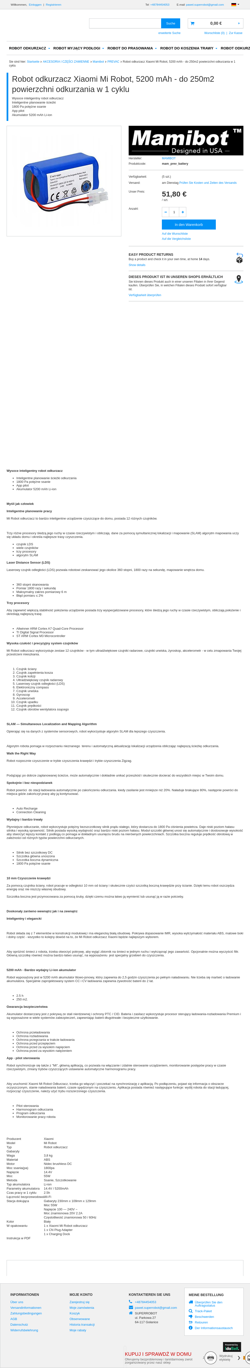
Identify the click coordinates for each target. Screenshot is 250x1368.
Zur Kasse (235, 33)
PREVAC (113, 62)
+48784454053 (159, 4)
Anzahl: (133, 209)
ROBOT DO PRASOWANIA (130, 48)
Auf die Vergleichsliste (176, 239)
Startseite (33, 62)
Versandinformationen (26, 1308)
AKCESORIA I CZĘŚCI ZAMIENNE (66, 62)
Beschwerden (204, 1317)
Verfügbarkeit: (138, 177)
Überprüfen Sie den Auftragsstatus (208, 1304)
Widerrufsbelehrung (24, 1330)
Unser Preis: (137, 192)
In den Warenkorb (189, 225)
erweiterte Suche (169, 33)
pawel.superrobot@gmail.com (205, 4)
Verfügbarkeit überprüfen (145, 295)
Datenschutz (19, 1325)
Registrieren (53, 4)
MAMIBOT (169, 158)
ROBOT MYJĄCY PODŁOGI (76, 48)
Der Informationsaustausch (214, 1328)
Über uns (16, 1302)
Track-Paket (203, 1311)
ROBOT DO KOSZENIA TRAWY (186, 48)
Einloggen (35, 4)
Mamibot (98, 62)
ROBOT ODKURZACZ (27, 48)
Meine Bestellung (206, 1295)
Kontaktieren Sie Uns (149, 1295)
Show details (137, 265)
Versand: (134, 183)
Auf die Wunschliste (175, 234)
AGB (13, 1319)
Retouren (201, 1322)
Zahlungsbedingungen (26, 1313)
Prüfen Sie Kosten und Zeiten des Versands (207, 183)
